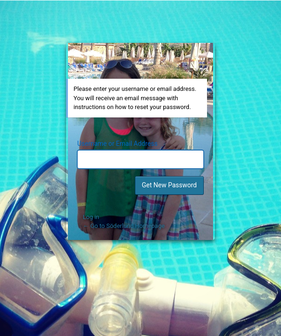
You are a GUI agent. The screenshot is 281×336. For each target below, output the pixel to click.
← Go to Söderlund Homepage (124, 225)
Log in (91, 216)
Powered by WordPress (141, 58)
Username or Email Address (117, 143)
